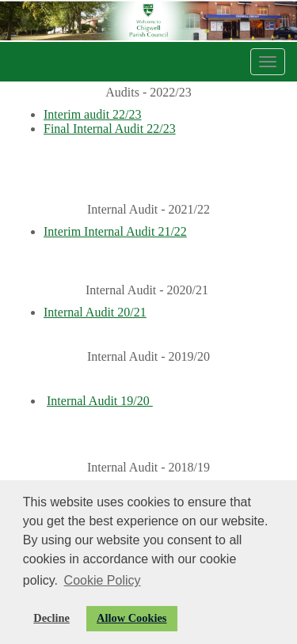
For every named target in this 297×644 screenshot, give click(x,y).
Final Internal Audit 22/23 (110, 128)
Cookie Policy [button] (102, 580)
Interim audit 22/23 (93, 114)
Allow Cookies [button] (131, 618)
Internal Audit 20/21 (95, 312)
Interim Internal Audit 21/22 (115, 231)
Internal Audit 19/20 (100, 400)
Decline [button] (51, 618)
